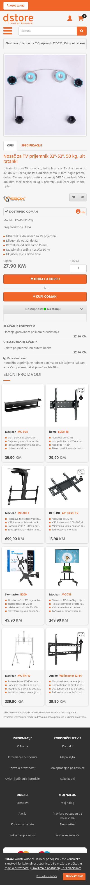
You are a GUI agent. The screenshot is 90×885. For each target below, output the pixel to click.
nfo (80, 212)
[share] (82, 197)
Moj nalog (67, 803)
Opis (10, 145)
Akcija (22, 813)
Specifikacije (31, 145)
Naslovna (12, 43)
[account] (69, 19)
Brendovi (22, 803)
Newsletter (67, 824)
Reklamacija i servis (22, 835)
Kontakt (67, 746)
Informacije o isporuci (22, 757)
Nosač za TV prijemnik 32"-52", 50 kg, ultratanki (53, 43)
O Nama (22, 746)
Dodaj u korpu (45, 279)
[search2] (82, 31)
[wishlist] (73, 197)
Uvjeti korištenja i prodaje (22, 779)
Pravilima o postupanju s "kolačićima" (56, 868)
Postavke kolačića (47, 876)
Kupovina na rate (22, 824)
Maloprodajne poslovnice (68, 768)
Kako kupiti (67, 779)
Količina (74, 261)
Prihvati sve (74, 876)
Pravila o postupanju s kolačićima (67, 816)
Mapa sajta (67, 757)
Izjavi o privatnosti (17, 868)
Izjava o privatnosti (22, 768)
